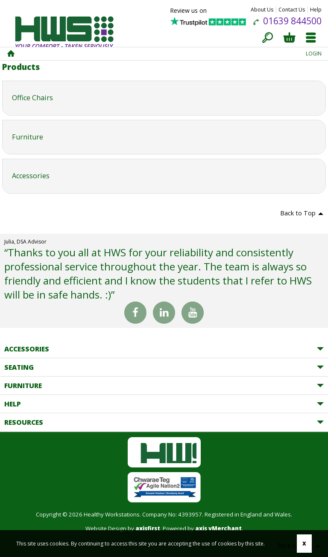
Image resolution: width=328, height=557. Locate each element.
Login (314, 53)
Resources (23, 422)
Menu (310, 38)
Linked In (164, 314)
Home (10, 53)
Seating (19, 367)
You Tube (193, 314)
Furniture (23, 385)
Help (316, 9)
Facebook (135, 312)
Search (267, 38)
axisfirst (147, 528)
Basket (289, 38)
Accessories (26, 349)
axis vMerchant (218, 528)
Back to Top (298, 213)
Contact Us (291, 9)
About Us (262, 9)
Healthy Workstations (64, 36)
